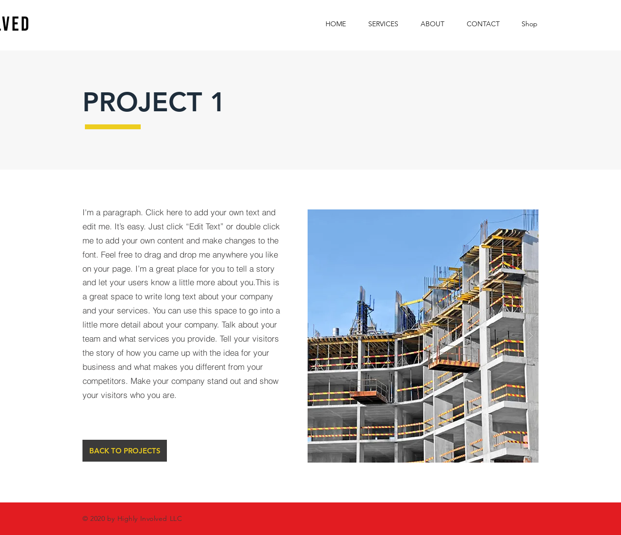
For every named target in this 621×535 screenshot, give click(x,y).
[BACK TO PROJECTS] (124, 451)
